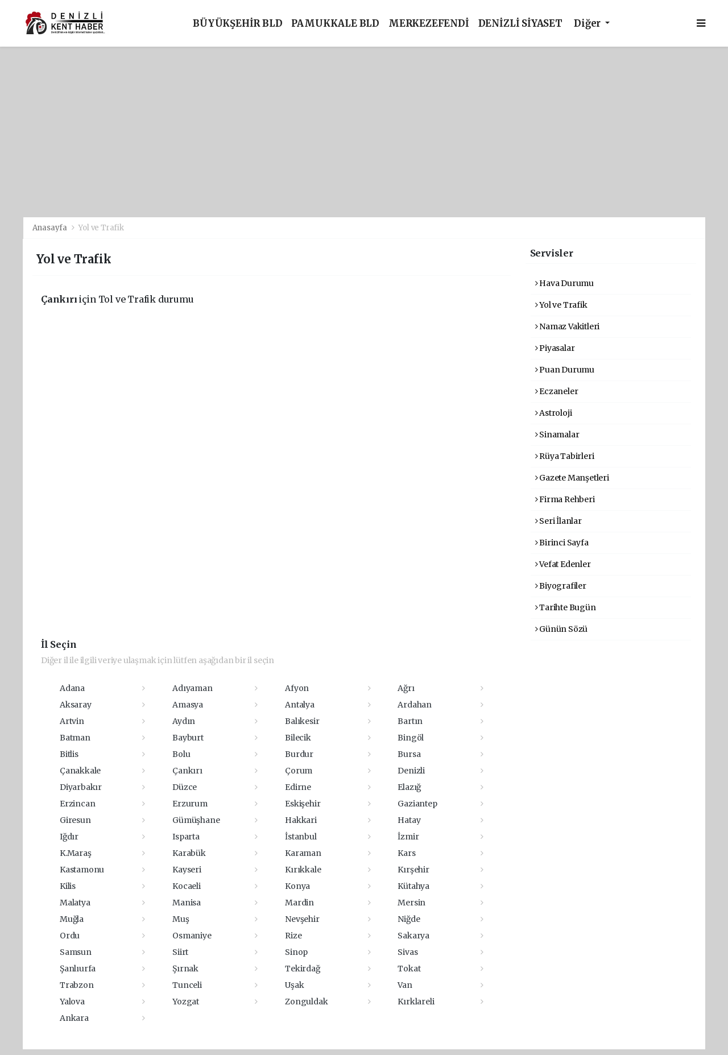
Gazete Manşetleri (572, 478)
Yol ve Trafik (101, 228)
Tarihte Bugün (565, 607)
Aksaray (76, 705)
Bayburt (188, 738)
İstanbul (300, 836)
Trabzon (77, 985)
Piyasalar (555, 348)
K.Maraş (76, 853)
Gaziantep (417, 804)
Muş (180, 919)
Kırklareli (416, 1001)
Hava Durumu (564, 283)
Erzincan (77, 804)
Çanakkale (80, 771)
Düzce (184, 787)
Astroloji (553, 413)
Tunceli (187, 985)
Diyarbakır (81, 787)
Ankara (74, 1018)
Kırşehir (413, 869)
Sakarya (413, 935)
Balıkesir (302, 721)
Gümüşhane (196, 820)
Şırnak (185, 968)
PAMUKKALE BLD (335, 24)
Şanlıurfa (78, 968)
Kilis (68, 886)
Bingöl (411, 738)
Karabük (189, 853)
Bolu (181, 754)
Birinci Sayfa (562, 542)
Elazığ (409, 787)
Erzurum (190, 804)
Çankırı (187, 771)
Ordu (70, 935)
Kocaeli (186, 886)
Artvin (72, 721)
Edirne (298, 787)
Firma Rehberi (565, 499)
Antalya (300, 705)
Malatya (75, 902)
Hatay (409, 820)
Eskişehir (302, 804)
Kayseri (186, 869)
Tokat (409, 968)
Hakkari (301, 820)
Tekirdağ (302, 968)
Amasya (187, 705)
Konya (297, 886)
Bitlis (69, 754)
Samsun (76, 952)
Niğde (409, 919)
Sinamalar (557, 434)
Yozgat (185, 1001)
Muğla (72, 919)
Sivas (407, 952)
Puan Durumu (565, 370)
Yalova (72, 1001)
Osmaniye (191, 935)
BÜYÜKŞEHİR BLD (237, 24)
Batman (75, 738)
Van (405, 985)
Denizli (411, 771)
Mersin (411, 902)
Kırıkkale (303, 869)
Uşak (294, 985)
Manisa (186, 902)
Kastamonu (82, 869)
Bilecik (298, 738)
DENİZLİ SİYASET (520, 24)
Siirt (180, 952)
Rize (293, 935)
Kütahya (413, 886)
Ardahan (415, 705)
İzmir (408, 836)
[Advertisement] (364, 132)
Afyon (297, 688)
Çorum (298, 771)
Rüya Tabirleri (564, 456)
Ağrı (406, 688)
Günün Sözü (561, 629)
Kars (406, 853)
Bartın (410, 721)
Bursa (409, 754)
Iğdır (69, 836)
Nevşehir (302, 919)
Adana (72, 688)
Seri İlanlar (558, 521)
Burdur (299, 754)
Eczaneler (556, 391)
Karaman (303, 853)
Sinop (296, 952)
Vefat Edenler (563, 564)
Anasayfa (50, 228)
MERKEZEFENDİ (428, 24)
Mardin (299, 902)
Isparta (186, 836)
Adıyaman (192, 688)
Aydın (183, 721)
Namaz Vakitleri (567, 326)
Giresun (75, 820)
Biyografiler (560, 586)
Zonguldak (306, 1001)
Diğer (588, 24)
